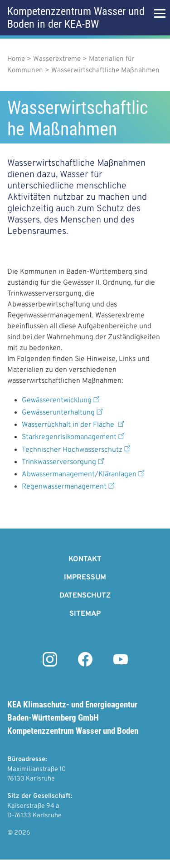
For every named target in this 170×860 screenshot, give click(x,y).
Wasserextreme (57, 59)
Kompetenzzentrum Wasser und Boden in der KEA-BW (76, 17)
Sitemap (85, 613)
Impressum (85, 577)
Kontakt (85, 559)
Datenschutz (85, 595)
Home (16, 59)
